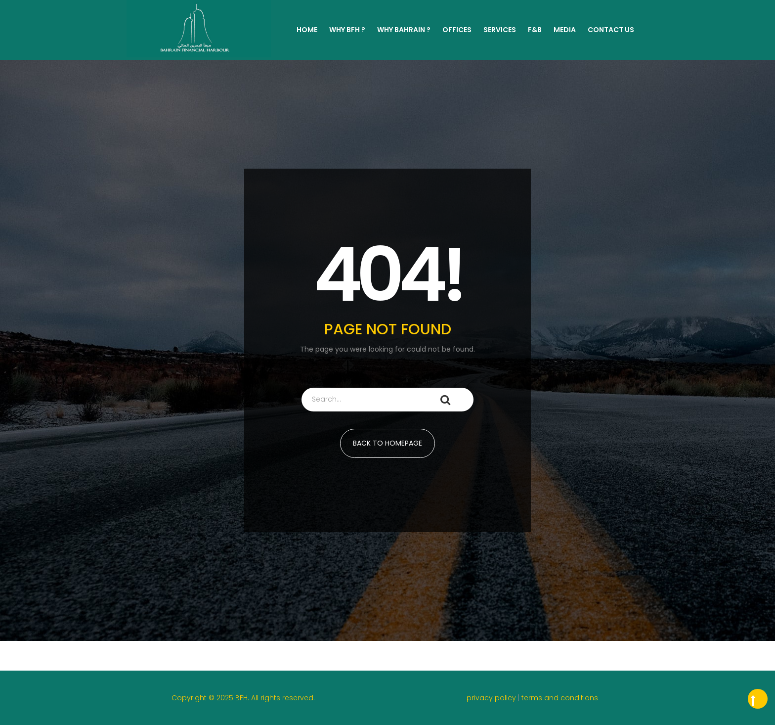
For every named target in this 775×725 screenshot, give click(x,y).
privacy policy (492, 698)
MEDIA (565, 30)
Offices (457, 30)
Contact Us (611, 30)
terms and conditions (559, 698)
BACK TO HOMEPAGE (387, 443)
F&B (535, 30)
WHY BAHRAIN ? (404, 30)
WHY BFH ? (347, 30)
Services (499, 30)
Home (307, 30)
